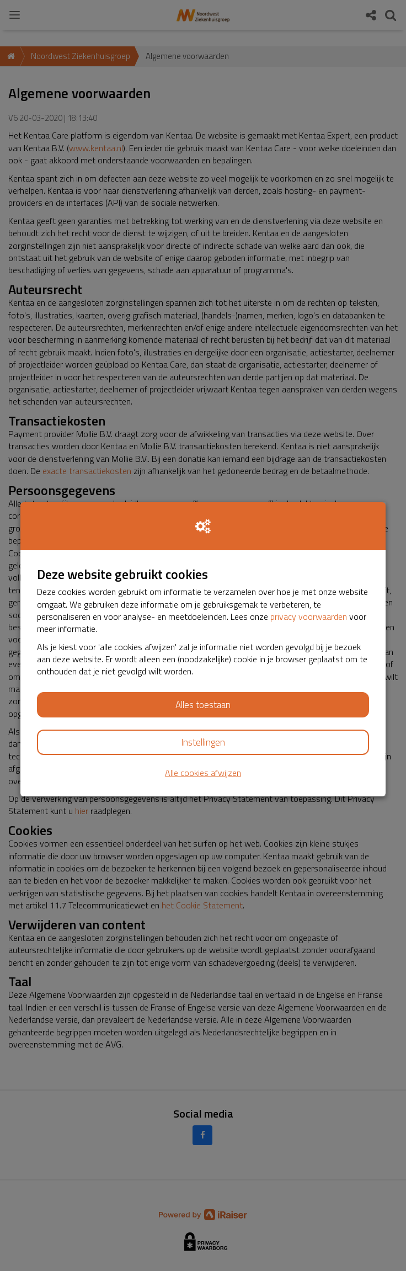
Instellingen (203, 742)
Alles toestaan (203, 705)
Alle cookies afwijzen (203, 773)
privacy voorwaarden (308, 616)
